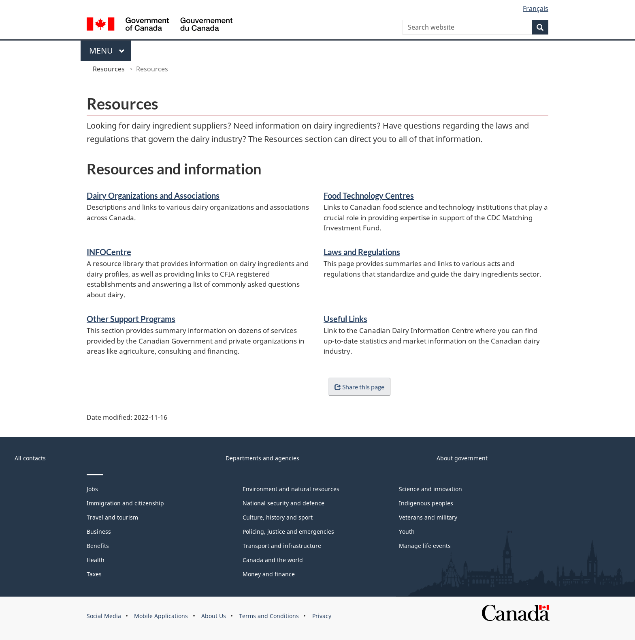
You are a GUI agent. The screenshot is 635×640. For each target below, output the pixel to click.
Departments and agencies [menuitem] (262, 458)
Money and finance (269, 574)
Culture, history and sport (278, 517)
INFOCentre (109, 252)
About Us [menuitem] (213, 616)
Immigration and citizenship (125, 503)
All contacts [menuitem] (30, 458)
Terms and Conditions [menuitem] (269, 616)
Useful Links (345, 319)
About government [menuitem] (462, 458)
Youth (407, 531)
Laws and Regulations (362, 252)
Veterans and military (428, 517)
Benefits (98, 546)
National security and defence (283, 503)
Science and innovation (430, 489)
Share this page (357, 386)
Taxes (94, 574)
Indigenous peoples (426, 503)
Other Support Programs (131, 319)
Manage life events (425, 546)
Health (95, 560)
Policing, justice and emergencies (288, 531)
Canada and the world (273, 560)
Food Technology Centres (369, 195)
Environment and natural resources (291, 489)
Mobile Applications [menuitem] (161, 616)
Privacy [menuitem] (321, 616)
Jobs (92, 489)
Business (99, 531)
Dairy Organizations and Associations (153, 195)
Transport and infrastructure (282, 546)
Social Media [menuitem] (104, 616)
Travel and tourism (112, 517)
